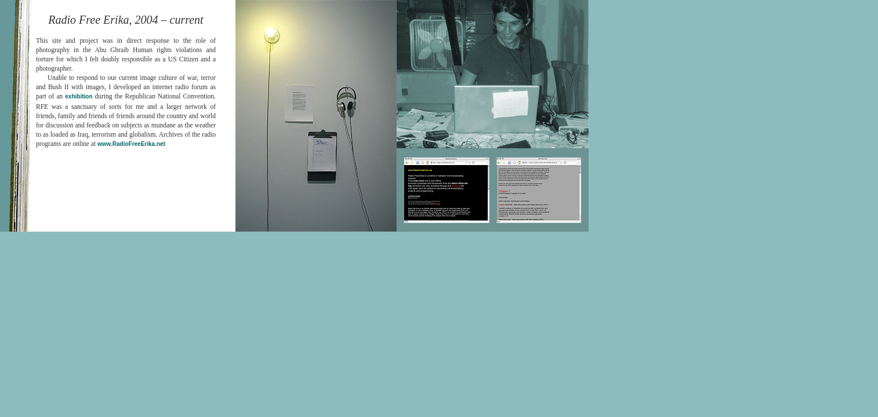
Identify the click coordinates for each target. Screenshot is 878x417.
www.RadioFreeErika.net (131, 144)
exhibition (78, 96)
